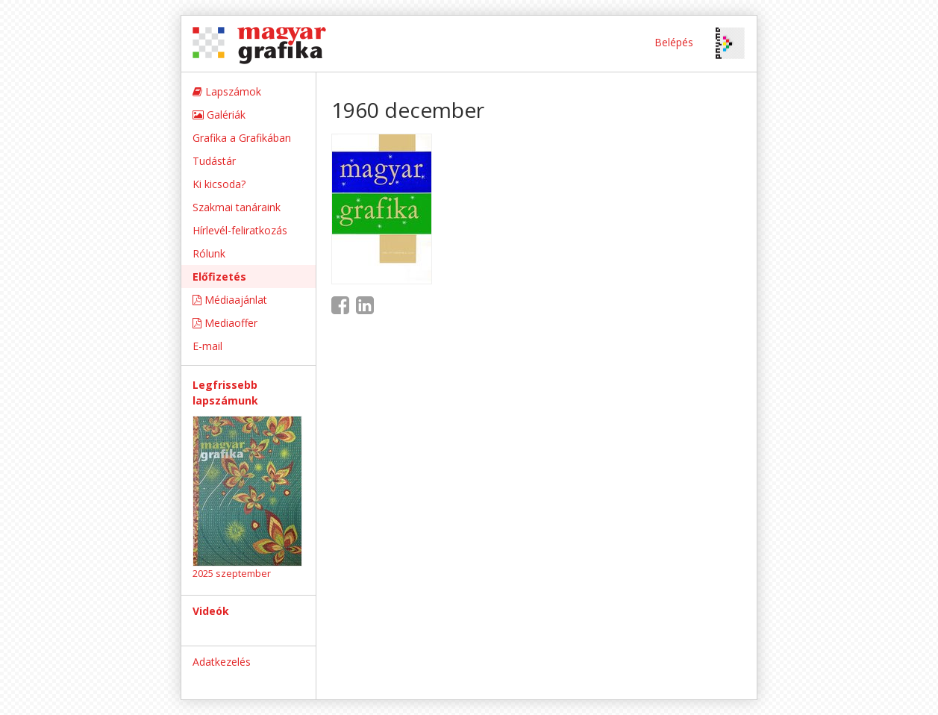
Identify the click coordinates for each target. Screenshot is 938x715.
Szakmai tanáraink (237, 207)
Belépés (673, 42)
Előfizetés (219, 276)
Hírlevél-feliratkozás (240, 230)
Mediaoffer (225, 323)
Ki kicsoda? (219, 184)
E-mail (207, 346)
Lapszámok (227, 91)
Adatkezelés (222, 662)
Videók (211, 611)
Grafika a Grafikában (242, 138)
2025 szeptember (232, 573)
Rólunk (209, 253)
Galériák (219, 114)
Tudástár (214, 161)
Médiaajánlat (230, 300)
